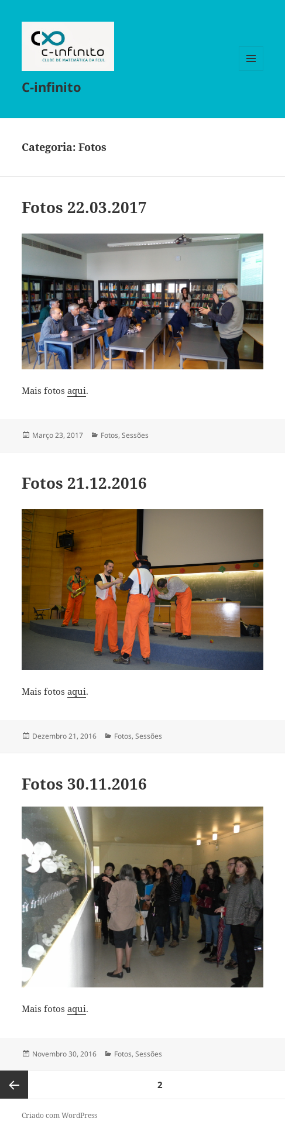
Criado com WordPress (59, 1115)
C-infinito (51, 86)
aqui (76, 390)
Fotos (109, 435)
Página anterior (14, 1085)
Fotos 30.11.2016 (84, 783)
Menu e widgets (251, 70)
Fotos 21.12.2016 (84, 482)
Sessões (135, 435)
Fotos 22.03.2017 (84, 207)
